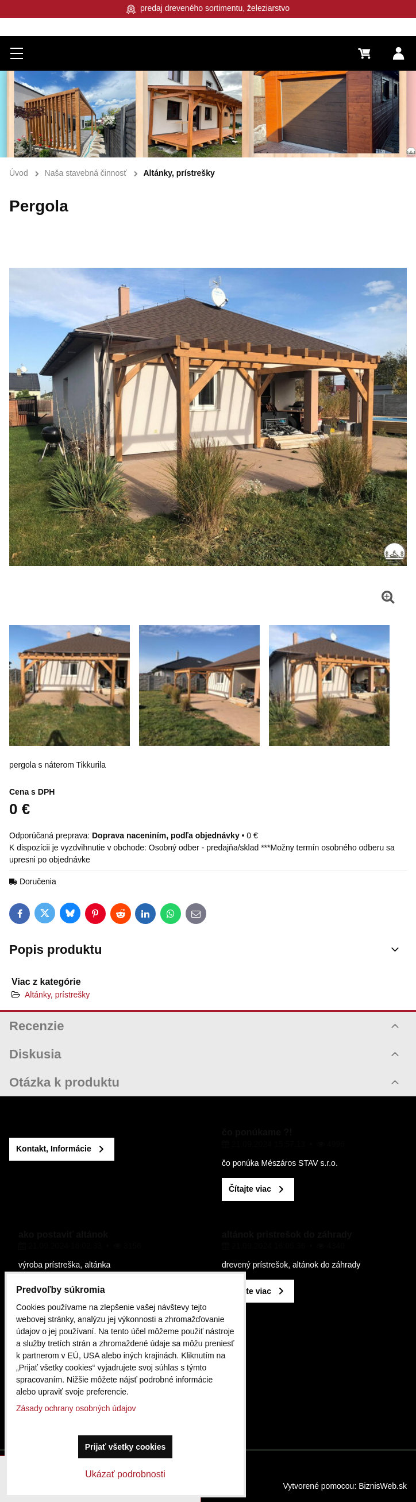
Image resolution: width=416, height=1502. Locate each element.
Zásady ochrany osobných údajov (76, 1408)
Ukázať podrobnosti (125, 1474)
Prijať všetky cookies (125, 1446)
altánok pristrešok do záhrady (287, 1234)
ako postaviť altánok (63, 1234)
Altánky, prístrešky (57, 994)
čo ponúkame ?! (257, 1132)
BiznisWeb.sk (383, 1486)
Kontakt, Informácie (53, 1148)
